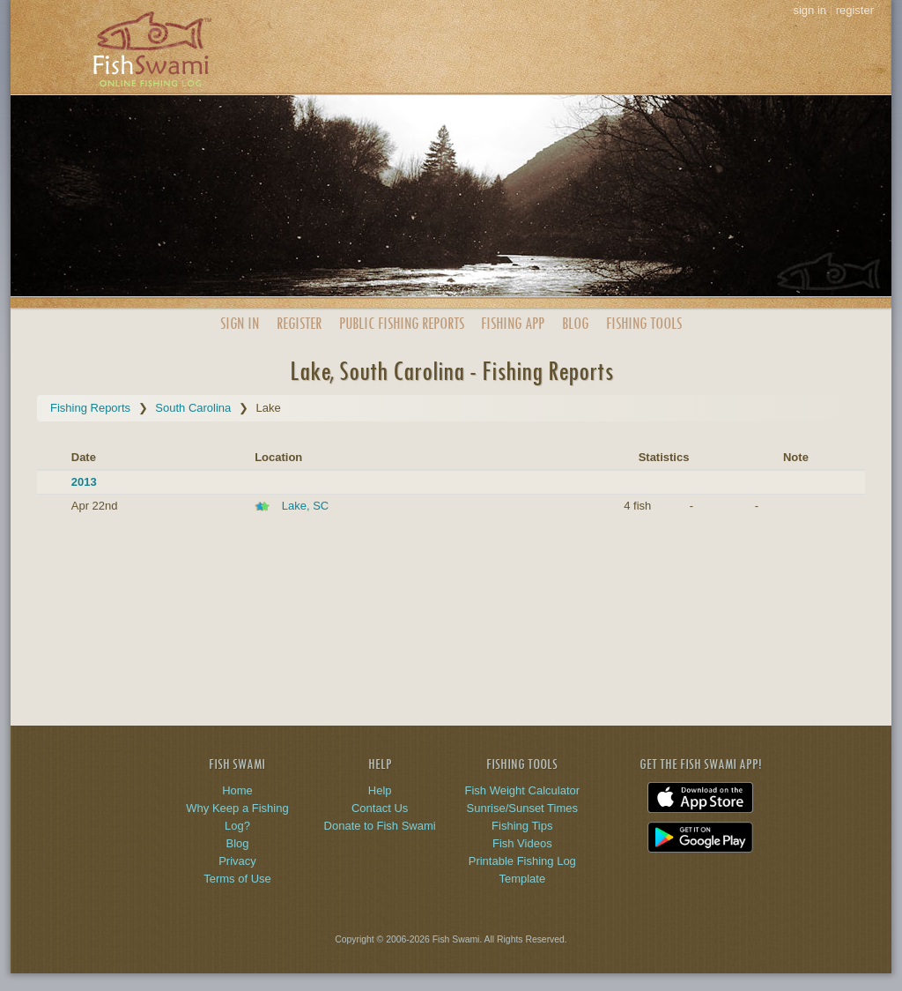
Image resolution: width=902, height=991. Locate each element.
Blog (575, 323)
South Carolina (193, 407)
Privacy (237, 861)
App (512, 323)
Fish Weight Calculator (522, 790)
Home (237, 790)
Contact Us (379, 808)
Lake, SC (305, 505)
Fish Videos (522, 843)
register (855, 10)
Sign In (239, 323)
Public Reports (401, 323)
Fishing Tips (522, 825)
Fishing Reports (90, 407)
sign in (809, 10)
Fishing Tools (644, 323)
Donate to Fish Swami (380, 825)
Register (299, 323)
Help (380, 790)
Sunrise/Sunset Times (522, 808)
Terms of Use (237, 878)
